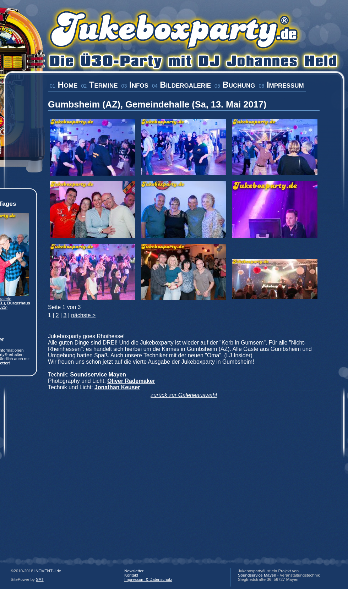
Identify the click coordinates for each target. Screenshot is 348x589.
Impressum (281, 84)
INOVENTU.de (47, 571)
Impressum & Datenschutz (148, 579)
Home (63, 84)
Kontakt (131, 575)
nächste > (83, 315)
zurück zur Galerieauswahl (184, 395)
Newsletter (133, 571)
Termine (99, 84)
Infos (134, 84)
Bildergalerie (181, 84)
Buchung (234, 84)
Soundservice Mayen (257, 575)
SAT (40, 579)
